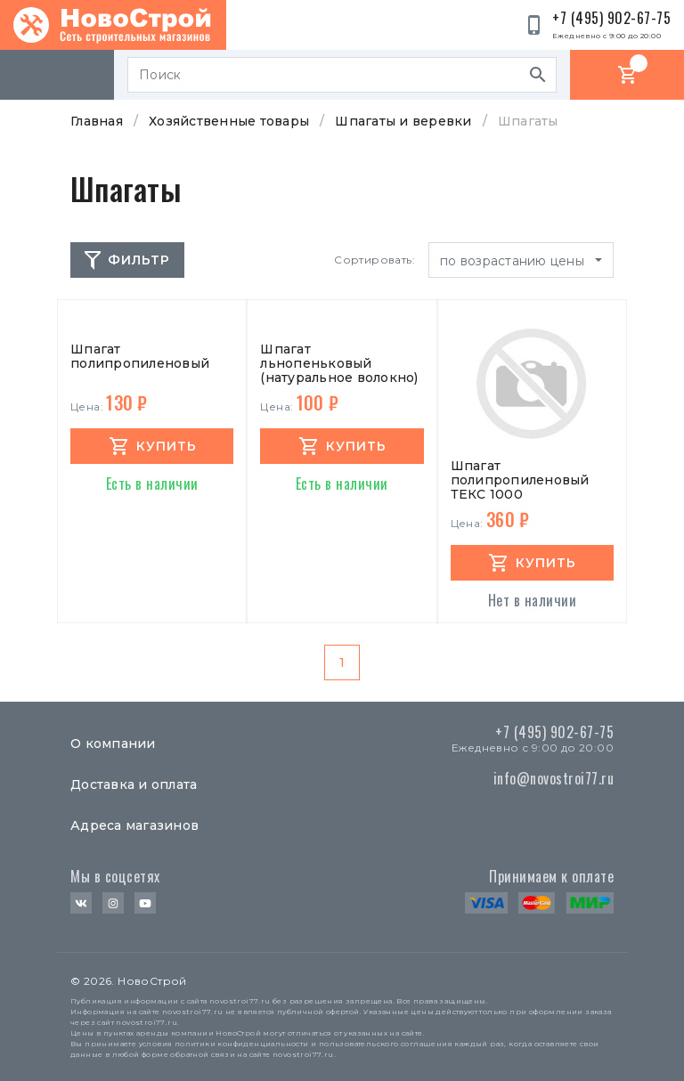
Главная (96, 121)
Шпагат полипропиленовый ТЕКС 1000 (520, 480)
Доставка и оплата (133, 784)
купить (166, 446)
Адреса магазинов (134, 825)
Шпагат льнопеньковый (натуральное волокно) (339, 363)
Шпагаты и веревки (403, 121)
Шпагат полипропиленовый (139, 356)
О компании (113, 744)
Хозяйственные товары (229, 121)
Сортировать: (374, 259)
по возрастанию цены (514, 261)
